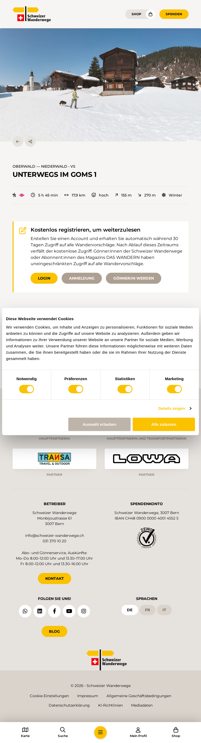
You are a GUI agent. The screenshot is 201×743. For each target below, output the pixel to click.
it (164, 610)
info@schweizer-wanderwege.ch (54, 535)
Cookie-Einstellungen (49, 695)
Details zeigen (171, 408)
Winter (172, 195)
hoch (100, 195)
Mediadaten (142, 705)
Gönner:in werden (133, 278)
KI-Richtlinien (110, 705)
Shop (136, 14)
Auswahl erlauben (99, 424)
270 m (147, 195)
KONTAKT (54, 578)
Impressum (87, 695)
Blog (54, 631)
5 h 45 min (44, 195)
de (129, 610)
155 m (123, 195)
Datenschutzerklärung (69, 705)
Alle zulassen (163, 424)
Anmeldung (81, 278)
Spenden (174, 14)
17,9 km (74, 195)
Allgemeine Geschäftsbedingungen (139, 695)
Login (44, 278)
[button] (100, 84)
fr (147, 610)
